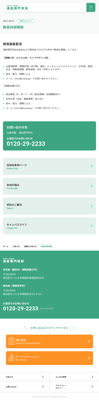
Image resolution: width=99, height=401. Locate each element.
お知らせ (16, 246)
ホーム (5, 246)
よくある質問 (74, 377)
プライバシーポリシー (74, 387)
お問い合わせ (24, 386)
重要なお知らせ (30, 246)
